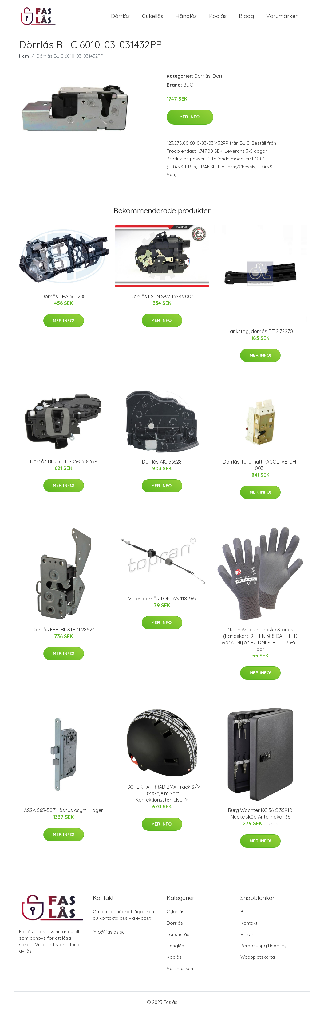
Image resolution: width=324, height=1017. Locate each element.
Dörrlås (120, 18)
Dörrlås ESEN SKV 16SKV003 (162, 301)
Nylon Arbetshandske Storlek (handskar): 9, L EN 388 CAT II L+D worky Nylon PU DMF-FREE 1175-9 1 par (260, 643)
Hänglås (186, 18)
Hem (24, 60)
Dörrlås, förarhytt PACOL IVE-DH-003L (260, 469)
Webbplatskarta (257, 961)
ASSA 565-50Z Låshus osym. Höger (63, 815)
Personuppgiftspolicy (263, 950)
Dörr (218, 80)
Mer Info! (190, 121)
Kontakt (248, 927)
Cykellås (152, 18)
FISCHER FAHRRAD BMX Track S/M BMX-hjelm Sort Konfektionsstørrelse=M (162, 797)
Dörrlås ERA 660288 (63, 301)
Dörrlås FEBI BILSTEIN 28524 (63, 634)
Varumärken (282, 18)
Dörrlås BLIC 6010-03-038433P (63, 466)
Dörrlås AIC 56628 (162, 466)
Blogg (246, 18)
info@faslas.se (109, 936)
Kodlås (218, 18)
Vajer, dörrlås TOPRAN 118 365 (162, 603)
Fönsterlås (178, 939)
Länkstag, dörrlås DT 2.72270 (260, 336)
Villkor (247, 939)
